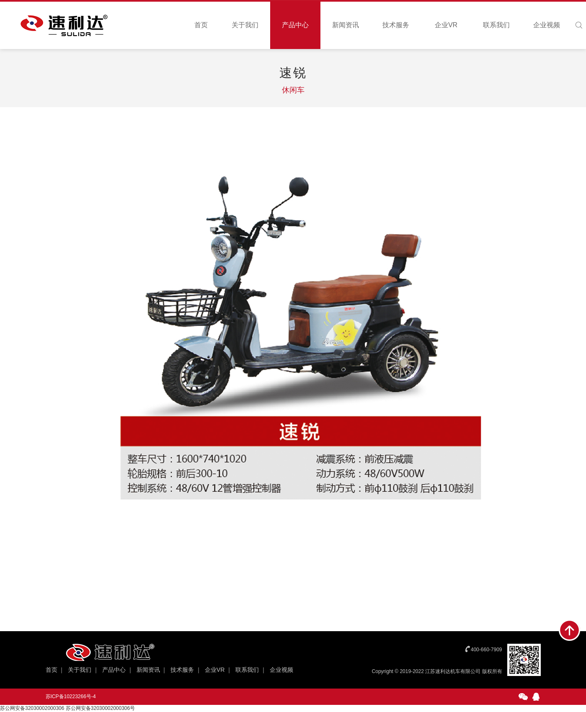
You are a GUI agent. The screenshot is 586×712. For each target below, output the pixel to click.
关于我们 (245, 24)
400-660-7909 (486, 650)
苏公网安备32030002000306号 (100, 708)
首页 (201, 24)
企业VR (446, 24)
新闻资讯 (345, 24)
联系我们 (496, 24)
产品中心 (295, 24)
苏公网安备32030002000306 (32, 708)
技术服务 (395, 24)
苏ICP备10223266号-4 (71, 696)
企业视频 (546, 24)
